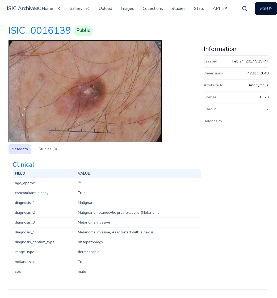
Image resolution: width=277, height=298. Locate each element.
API (220, 8)
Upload (105, 8)
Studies (178, 8)
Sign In (265, 8)
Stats (199, 8)
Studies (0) (48, 149)
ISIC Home (47, 8)
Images (127, 8)
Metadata (20, 149)
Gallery (79, 8)
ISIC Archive (21, 8)
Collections (153, 8)
